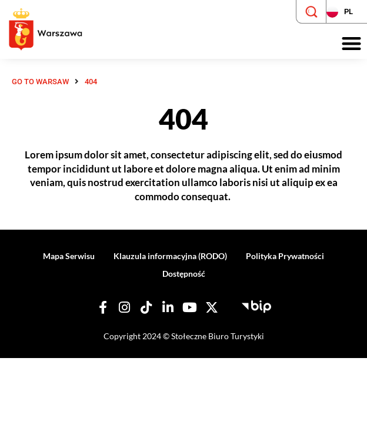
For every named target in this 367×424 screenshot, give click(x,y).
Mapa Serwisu (69, 256)
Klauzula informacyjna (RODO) (170, 256)
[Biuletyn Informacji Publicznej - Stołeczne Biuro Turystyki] (256, 305)
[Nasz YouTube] (190, 307)
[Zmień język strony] (346, 12)
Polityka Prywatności (285, 256)
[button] (351, 43)
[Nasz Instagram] (124, 307)
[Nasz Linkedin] (168, 307)
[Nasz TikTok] (146, 307)
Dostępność (183, 274)
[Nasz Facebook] (102, 307)
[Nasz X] (211, 307)
